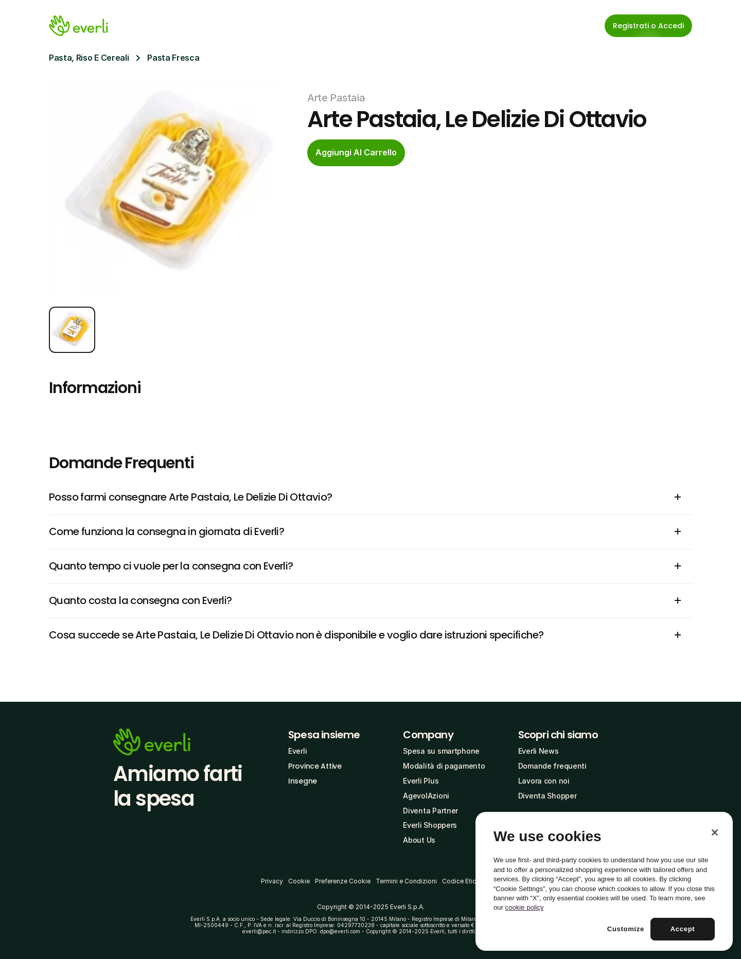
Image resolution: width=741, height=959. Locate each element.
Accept (683, 929)
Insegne (302, 781)
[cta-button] (356, 152)
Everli (297, 751)
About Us (419, 840)
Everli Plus (420, 780)
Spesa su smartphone (441, 751)
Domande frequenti (552, 765)
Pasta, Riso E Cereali (89, 57)
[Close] (714, 832)
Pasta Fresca (173, 57)
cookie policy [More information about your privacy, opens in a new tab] (524, 907)
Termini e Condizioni (406, 881)
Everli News (538, 751)
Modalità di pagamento (444, 765)
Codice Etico (461, 881)
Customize (625, 929)
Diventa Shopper (547, 795)
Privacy (272, 881)
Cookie (299, 881)
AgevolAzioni (426, 795)
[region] (604, 881)
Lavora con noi (544, 780)
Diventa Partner (430, 810)
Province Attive (315, 766)
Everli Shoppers (430, 825)
